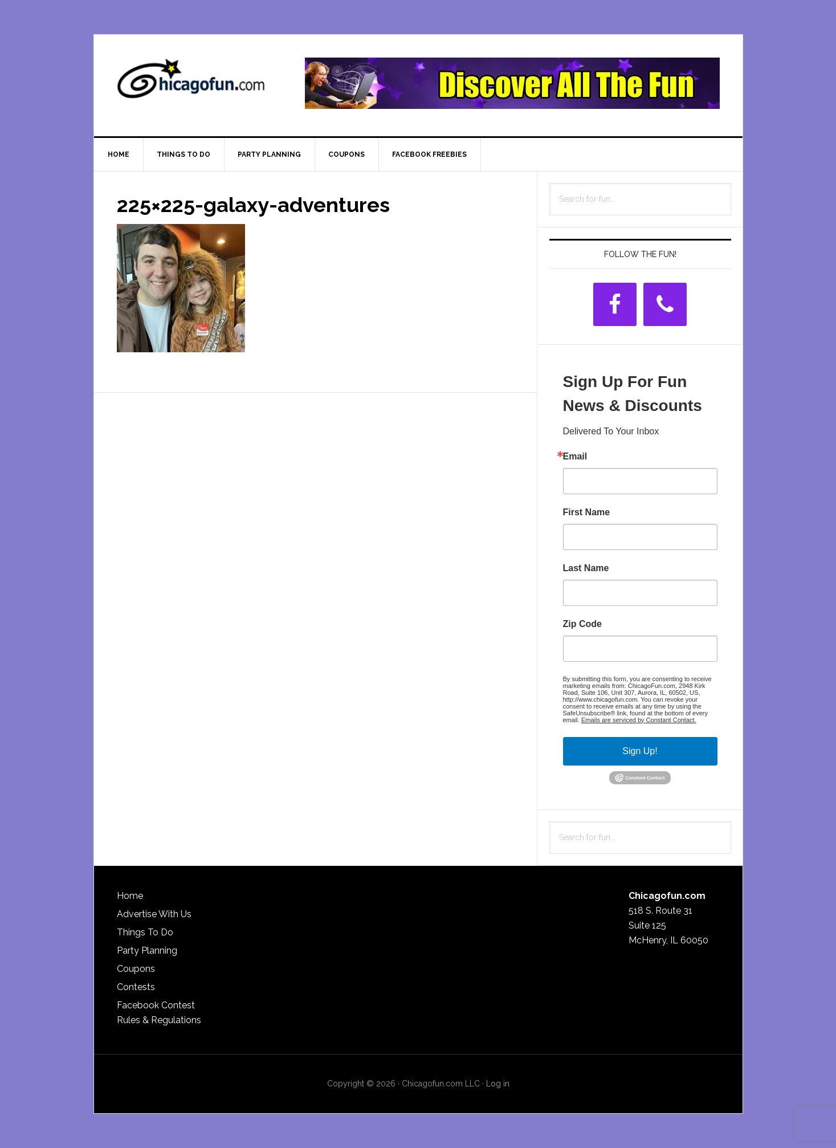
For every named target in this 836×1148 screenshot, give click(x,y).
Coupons (136, 968)
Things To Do (145, 932)
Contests (136, 987)
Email (575, 456)
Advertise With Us (154, 914)
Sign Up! (639, 751)
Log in (497, 1083)
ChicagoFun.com (191, 83)
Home (130, 895)
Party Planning (147, 950)
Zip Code (582, 624)
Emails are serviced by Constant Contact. (638, 720)
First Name (586, 512)
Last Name (586, 568)
